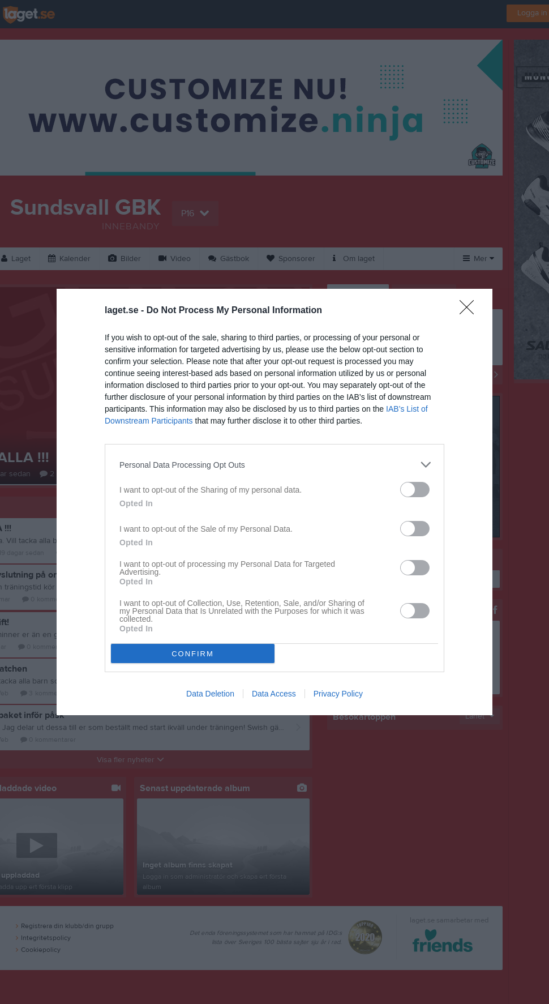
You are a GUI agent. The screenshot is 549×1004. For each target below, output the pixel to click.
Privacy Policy (338, 693)
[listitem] (274, 465)
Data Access (274, 693)
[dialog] (274, 502)
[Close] (470, 311)
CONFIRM (192, 654)
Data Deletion (210, 693)
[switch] (415, 489)
